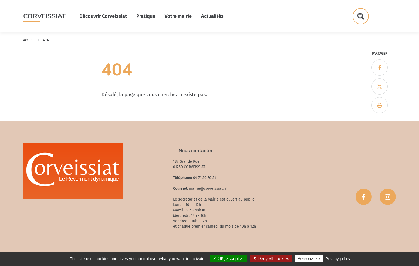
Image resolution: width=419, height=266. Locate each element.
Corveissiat (44, 16)
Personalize (309, 258)
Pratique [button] (145, 16)
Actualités (212, 16)
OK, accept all (228, 258)
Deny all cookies (271, 258)
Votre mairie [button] (178, 16)
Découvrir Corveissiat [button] (103, 16)
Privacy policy (338, 258)
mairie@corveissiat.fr (207, 188)
